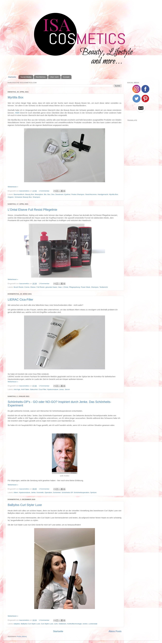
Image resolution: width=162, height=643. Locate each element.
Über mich (54, 77)
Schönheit (57, 492)
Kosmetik (40, 492)
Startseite (12, 77)
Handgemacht (103, 194)
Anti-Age (17, 389)
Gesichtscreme (91, 194)
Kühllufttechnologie (74, 624)
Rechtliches (41, 77)
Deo (53, 194)
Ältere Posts (115, 631)
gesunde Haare (51, 287)
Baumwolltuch (19, 194)
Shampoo (36, 197)
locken (85, 624)
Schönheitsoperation (81, 492)
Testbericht (103, 287)
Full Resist (40, 287)
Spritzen (93, 492)
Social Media (26, 77)
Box (48, 194)
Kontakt (66, 77)
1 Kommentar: (44, 191)
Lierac (61, 389)
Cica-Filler (42, 389)
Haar (60, 287)
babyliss (17, 624)
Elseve (33, 287)
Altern (16, 492)
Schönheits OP (67, 492)
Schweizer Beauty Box (23, 197)
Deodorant (59, 194)
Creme (26, 287)
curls (56, 624)
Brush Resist (18, 287)
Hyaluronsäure (52, 389)
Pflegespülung (74, 287)
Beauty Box (29, 194)
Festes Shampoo (77, 194)
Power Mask (85, 287)
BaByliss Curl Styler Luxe (25, 505)
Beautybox (39, 194)
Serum (67, 389)
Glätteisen (62, 624)
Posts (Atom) (22, 636)
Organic (11, 197)
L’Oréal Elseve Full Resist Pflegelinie (32, 209)
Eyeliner (67, 194)
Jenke (33, 492)
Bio (45, 194)
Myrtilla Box (15, 97)
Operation (48, 492)
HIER (17, 113)
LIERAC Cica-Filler (20, 299)
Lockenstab (93, 624)
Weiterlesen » (13, 187)
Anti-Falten (25, 389)
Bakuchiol (34, 389)
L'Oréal (65, 287)
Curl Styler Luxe (47, 624)
